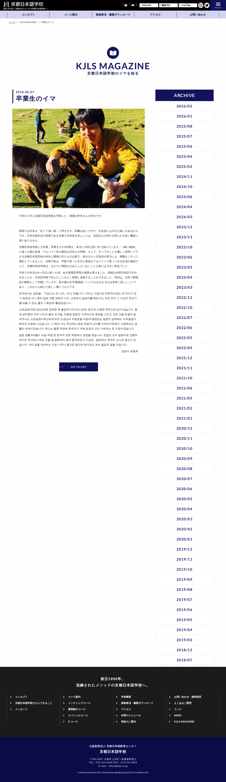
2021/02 (185, 408)
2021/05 (185, 398)
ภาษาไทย (185, 5)
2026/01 (185, 116)
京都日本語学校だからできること (33, 703)
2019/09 (185, 579)
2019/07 (185, 599)
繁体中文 (166, 5)
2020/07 (185, 479)
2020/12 (185, 428)
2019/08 (185, 589)
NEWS (178, 715)
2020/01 (185, 539)
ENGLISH (146, 5)
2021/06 (185, 388)
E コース (73, 721)
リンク (178, 709)
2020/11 (185, 438)
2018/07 (185, 660)
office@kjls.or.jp (117, 766)
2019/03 (185, 640)
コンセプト (28, 14)
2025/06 (185, 146)
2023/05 (185, 267)
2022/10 (185, 307)
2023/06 (185, 257)
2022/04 (185, 348)
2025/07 (185, 136)
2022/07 (185, 317)
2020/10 (185, 448)
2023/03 (185, 287)
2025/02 (185, 166)
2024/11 (185, 176)
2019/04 (185, 630)
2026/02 (185, 106)
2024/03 (185, 217)
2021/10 (185, 378)
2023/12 (185, 227)
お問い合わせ (198, 14)
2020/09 (185, 458)
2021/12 (185, 358)
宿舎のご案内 (128, 721)
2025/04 (185, 156)
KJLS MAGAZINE (184, 721)
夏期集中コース (76, 709)
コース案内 (70, 14)
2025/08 (185, 126)
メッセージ (21, 709)
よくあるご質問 (182, 703)
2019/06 (185, 609)
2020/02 (185, 529)
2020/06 (185, 489)
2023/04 (185, 277)
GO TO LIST (79, 366)
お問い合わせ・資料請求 (187, 697)
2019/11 (185, 559)
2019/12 (185, 549)
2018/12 (185, 650)
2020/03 (185, 519)
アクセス (155, 14)
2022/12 (185, 297)
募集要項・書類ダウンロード (113, 14)
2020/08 (185, 468)
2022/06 (185, 327)
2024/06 (185, 197)
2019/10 (185, 569)
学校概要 (126, 697)
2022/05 (185, 338)
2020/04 (185, 509)
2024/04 (185, 207)
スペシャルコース (78, 715)
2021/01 (185, 418)
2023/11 (185, 237)
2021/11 (185, 368)
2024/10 (185, 186)
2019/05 (185, 620)
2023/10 (185, 247)
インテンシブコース (79, 703)
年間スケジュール (131, 715)
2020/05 (185, 499)
